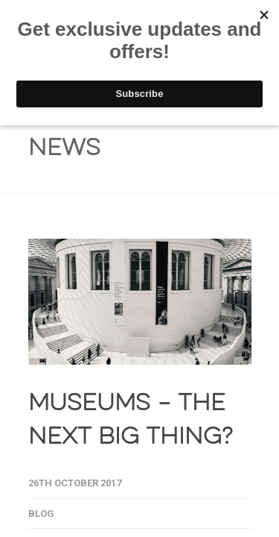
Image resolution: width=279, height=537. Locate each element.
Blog (41, 513)
